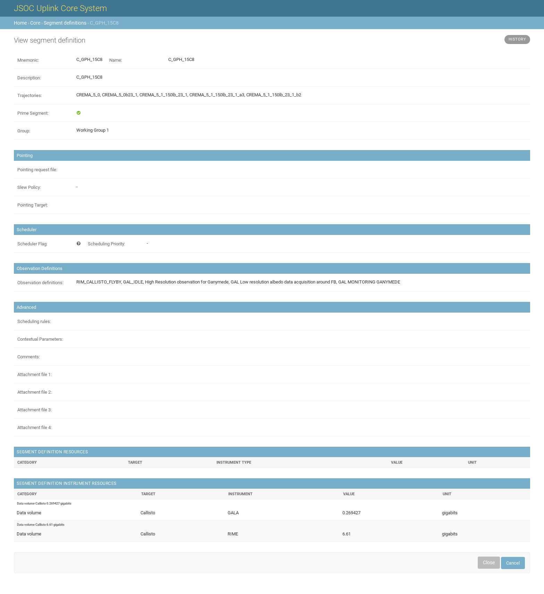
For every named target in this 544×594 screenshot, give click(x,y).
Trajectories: (29, 95)
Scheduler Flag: (32, 243)
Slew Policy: (29, 187)
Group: (23, 130)
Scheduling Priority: (106, 243)
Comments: (28, 356)
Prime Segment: (33, 113)
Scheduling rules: (34, 321)
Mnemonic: (28, 60)
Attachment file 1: (34, 374)
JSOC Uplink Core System (60, 8)
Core (35, 23)
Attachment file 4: (34, 427)
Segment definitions (65, 23)
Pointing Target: (32, 205)
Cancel (513, 563)
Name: (115, 60)
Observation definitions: (40, 282)
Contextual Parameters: (40, 339)
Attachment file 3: (34, 409)
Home (20, 23)
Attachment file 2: (34, 392)
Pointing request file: (37, 169)
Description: (29, 77)
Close (489, 562)
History (517, 39)
